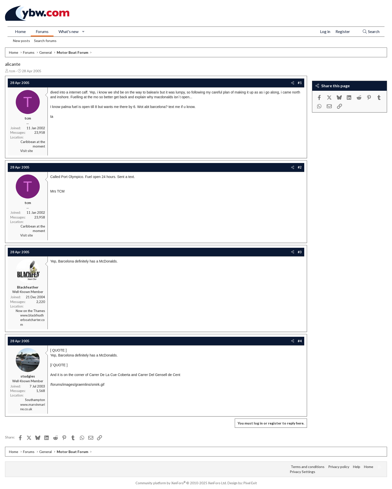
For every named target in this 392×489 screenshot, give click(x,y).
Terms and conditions (307, 466)
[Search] (371, 31)
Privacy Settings (302, 472)
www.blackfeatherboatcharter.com (32, 319)
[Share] (292, 83)
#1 (300, 83)
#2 (300, 167)
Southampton (35, 400)
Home (20, 31)
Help (356, 466)
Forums (42, 31)
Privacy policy (338, 466)
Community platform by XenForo (181, 483)
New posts (21, 40)
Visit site (26, 151)
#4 (300, 341)
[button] (83, 31)
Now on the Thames (30, 311)
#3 (300, 252)
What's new (68, 31)
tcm (12, 71)
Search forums (45, 40)
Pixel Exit (250, 483)
